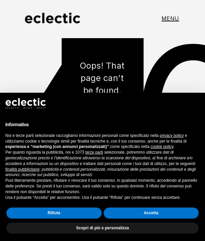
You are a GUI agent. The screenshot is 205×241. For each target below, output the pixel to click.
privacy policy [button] (172, 135)
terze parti (94, 152)
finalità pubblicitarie (22, 169)
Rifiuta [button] (54, 213)
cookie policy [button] (161, 146)
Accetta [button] (151, 213)
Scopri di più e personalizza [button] (102, 228)
